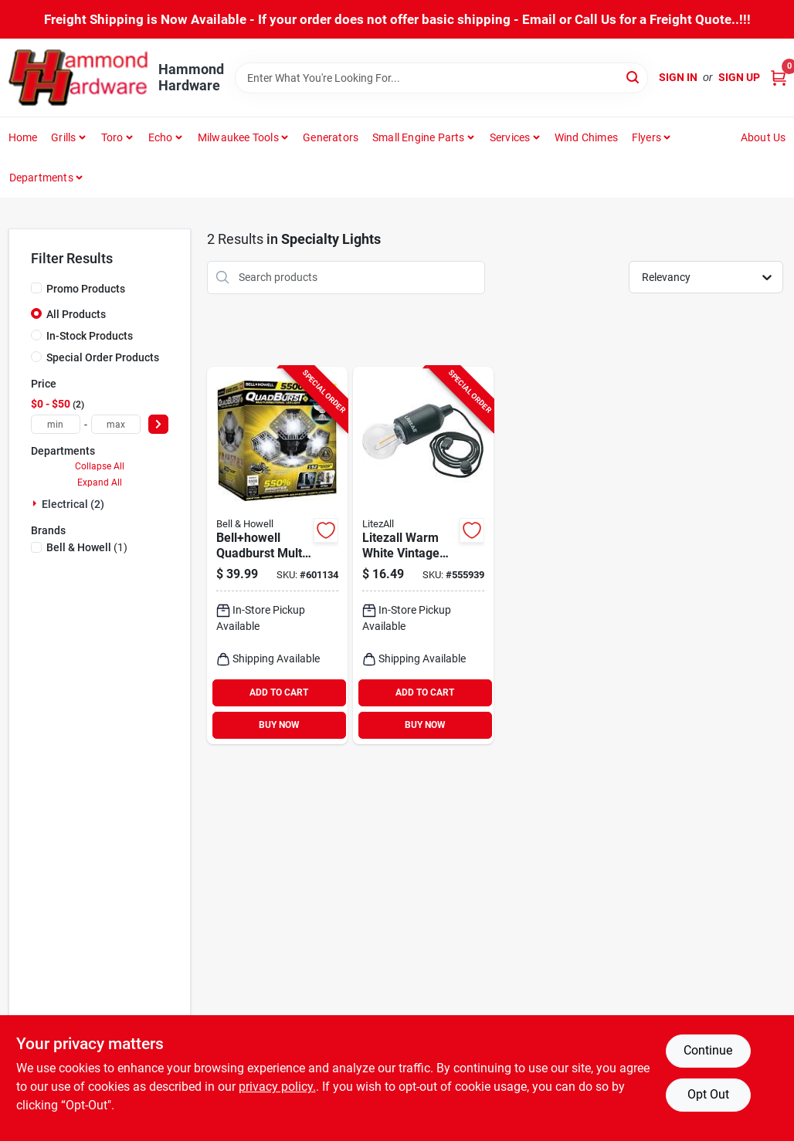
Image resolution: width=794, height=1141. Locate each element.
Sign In (678, 77)
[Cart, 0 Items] (778, 77)
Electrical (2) (73, 504)
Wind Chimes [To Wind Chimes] (586, 137)
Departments (41, 177)
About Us (763, 137)
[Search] (634, 77)
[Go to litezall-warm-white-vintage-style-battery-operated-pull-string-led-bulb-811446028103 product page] (423, 555)
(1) (86, 547)
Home (23, 137)
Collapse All (99, 466)
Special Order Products (102, 357)
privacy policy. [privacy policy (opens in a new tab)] (277, 1086)
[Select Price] (158, 424)
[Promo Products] (36, 288)
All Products (76, 314)
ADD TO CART (278, 692)
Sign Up (739, 77)
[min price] (55, 424)
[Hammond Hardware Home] (78, 77)
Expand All (99, 482)
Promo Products (85, 289)
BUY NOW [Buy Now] (279, 724)
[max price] (116, 424)
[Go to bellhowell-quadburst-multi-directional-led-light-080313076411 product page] (277, 555)
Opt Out (708, 1094)
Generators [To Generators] (330, 137)
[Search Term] (442, 78)
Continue (708, 1050)
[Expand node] (36, 503)
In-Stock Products (89, 336)
